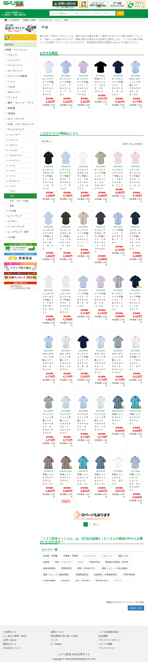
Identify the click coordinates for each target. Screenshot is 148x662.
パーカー (11, 150)
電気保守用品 (102, 581)
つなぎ (10, 87)
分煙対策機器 (49, 581)
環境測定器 (66, 568)
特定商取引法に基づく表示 (64, 636)
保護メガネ (123, 556)
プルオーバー (14, 155)
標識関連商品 (82, 574)
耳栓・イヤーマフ (63, 562)
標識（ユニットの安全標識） (115, 568)
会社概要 (103, 636)
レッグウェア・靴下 (17, 232)
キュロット (12, 181)
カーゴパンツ (13, 70)
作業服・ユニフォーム (16, 49)
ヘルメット (107, 556)
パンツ (10, 176)
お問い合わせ (10, 640)
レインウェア (13, 216)
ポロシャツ (12, 92)
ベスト (10, 170)
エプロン (11, 221)
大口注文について (12, 648)
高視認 (10, 113)
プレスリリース (106, 648)
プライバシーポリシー (110, 640)
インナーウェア (15, 226)
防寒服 (10, 108)
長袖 (9, 206)
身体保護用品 (49, 568)
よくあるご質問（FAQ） (15, 636)
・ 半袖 (9, 196)
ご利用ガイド (10, 632)
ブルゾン (11, 55)
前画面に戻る (136, 608)
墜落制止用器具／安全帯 (116, 562)
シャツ (58, 20)
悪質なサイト (10, 644)
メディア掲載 (105, 644)
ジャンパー (12, 60)
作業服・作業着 (29, 20)
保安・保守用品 (82, 581)
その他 (10, 210)
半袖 (66, 20)
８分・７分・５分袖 (16, 201)
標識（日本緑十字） (86, 568)
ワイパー (118, 581)
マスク (80, 562)
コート (10, 165)
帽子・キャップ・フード (19, 102)
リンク (54, 640)
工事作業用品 (129, 574)
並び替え (46, 141)
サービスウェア (45, 20)
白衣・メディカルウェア (19, 124)
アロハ (10, 191)
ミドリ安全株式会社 (109, 632)
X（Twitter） (57, 644)
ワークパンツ (13, 65)
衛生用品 (65, 581)
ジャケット (12, 160)
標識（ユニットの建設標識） (56, 574)
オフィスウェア (15, 119)
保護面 (46, 562)
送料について (57, 632)
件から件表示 (132, 144)
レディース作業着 (16, 76)
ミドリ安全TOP (11, 20)
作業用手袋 (94, 562)
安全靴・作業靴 (50, 556)
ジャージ (11, 140)
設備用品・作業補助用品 (105, 574)
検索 (120, 13)
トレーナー (12, 134)
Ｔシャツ (11, 97)
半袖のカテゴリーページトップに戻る (125, 602)
